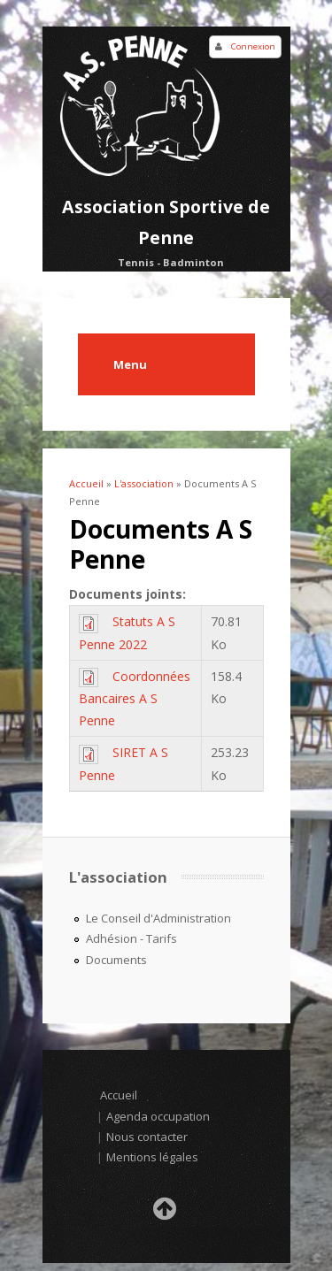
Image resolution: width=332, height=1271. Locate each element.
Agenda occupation (158, 1116)
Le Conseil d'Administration (158, 918)
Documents (116, 960)
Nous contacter (147, 1137)
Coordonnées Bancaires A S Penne (134, 698)
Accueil (86, 483)
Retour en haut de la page (166, 1213)
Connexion (253, 46)
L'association (144, 483)
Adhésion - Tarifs (131, 938)
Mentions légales (152, 1157)
